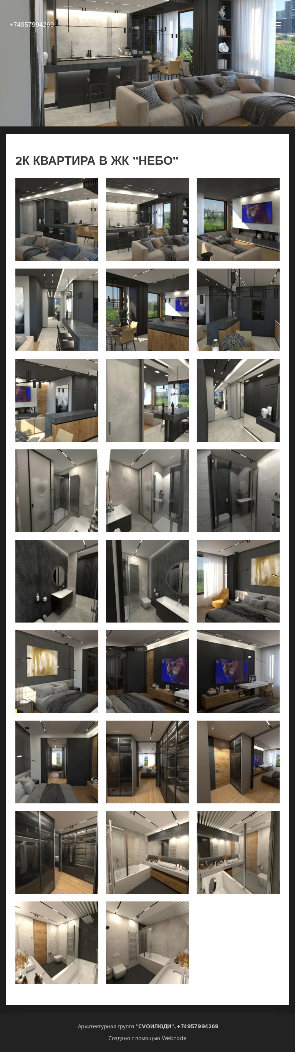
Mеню (277, 25)
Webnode (174, 1038)
